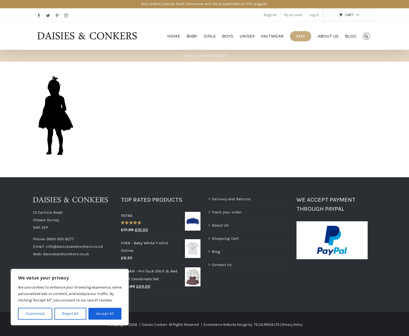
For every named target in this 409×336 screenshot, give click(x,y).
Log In (314, 15)
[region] (70, 297)
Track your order (227, 212)
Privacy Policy (292, 325)
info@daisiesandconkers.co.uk (74, 246)
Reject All (70, 313)
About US (220, 225)
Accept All (105, 313)
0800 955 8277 (60, 239)
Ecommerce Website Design (226, 325)
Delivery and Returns (231, 199)
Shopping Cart (225, 238)
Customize (35, 313)
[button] (366, 36)
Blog (216, 251)
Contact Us (222, 264)
